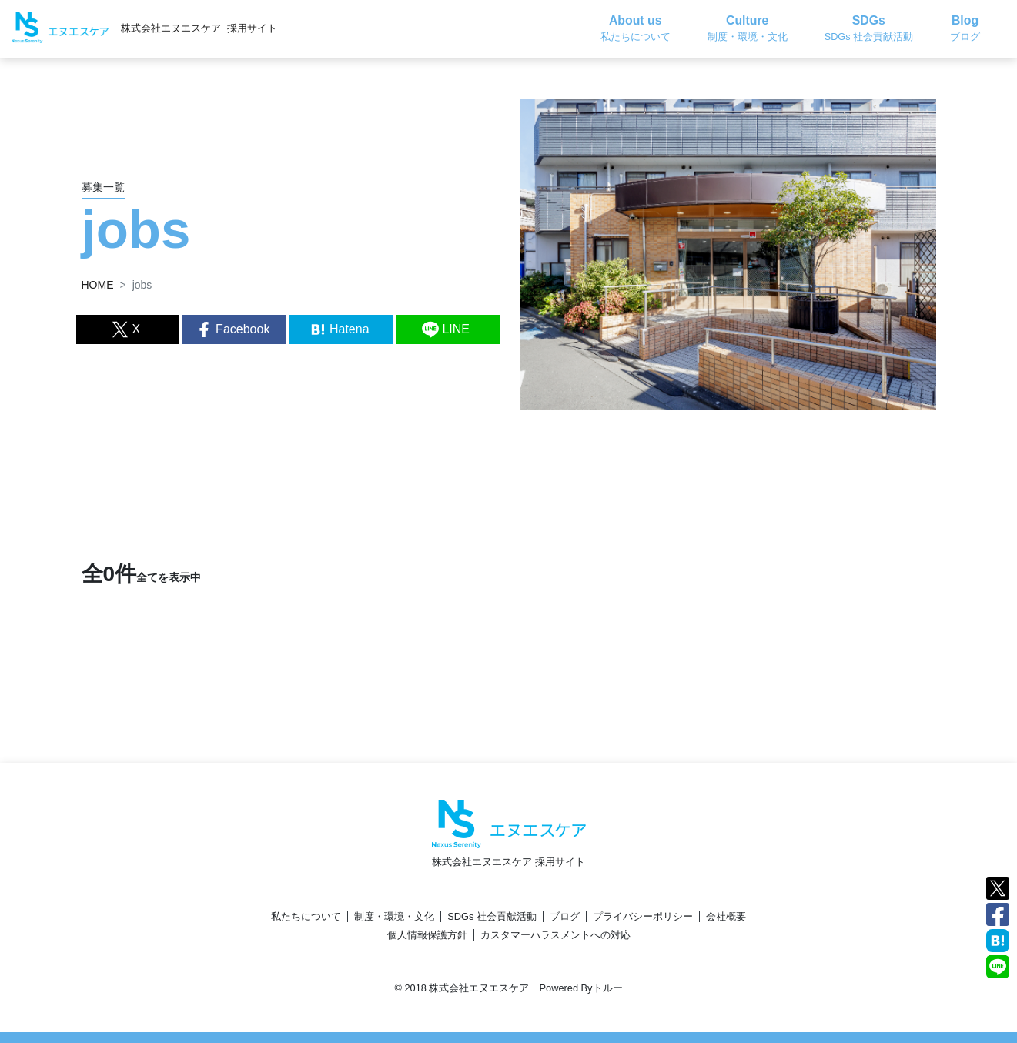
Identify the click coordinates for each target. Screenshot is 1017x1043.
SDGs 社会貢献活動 (492, 916)
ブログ (565, 916)
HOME (98, 285)
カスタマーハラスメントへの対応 (555, 935)
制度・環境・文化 (394, 916)
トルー (608, 988)
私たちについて (306, 916)
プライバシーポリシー (643, 916)
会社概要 (726, 916)
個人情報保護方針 (427, 935)
